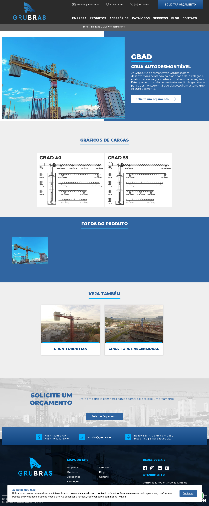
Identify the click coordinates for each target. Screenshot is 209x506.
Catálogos (141, 18)
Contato (189, 18)
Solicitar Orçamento (104, 416)
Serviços (160, 18)
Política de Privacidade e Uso (28, 496)
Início (85, 27)
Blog (175, 18)
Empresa (79, 18)
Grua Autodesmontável (114, 27)
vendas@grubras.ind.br (101, 437)
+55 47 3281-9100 (55, 435)
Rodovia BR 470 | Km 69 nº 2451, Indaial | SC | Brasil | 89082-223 (153, 437)
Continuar (188, 493)
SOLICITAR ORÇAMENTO (180, 4)
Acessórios (119, 18)
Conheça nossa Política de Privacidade (22, 502)
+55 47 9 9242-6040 (57, 438)
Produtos (98, 18)
